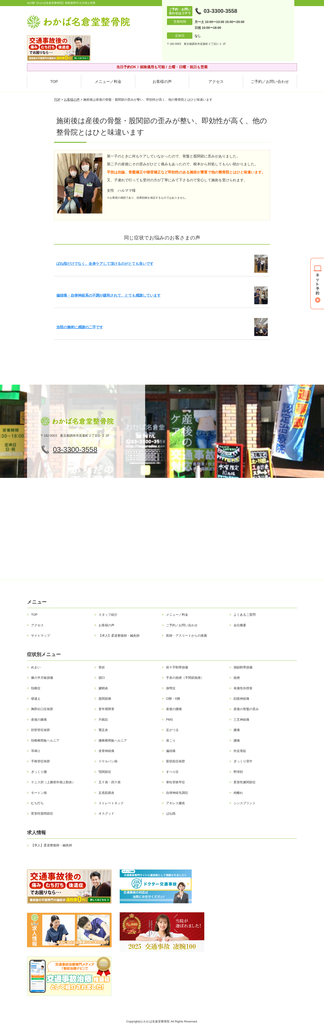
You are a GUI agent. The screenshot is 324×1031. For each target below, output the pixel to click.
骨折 (102, 667)
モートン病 (39, 793)
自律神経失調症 (177, 793)
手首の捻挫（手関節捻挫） (185, 677)
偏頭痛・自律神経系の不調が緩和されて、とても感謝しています (108, 295)
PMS (169, 719)
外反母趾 (240, 751)
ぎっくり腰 (39, 772)
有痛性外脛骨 (243, 688)
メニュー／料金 (108, 81)
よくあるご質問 (245, 614)
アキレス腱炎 (175, 803)
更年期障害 (106, 709)
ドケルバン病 (108, 761)
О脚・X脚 (173, 698)
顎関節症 (105, 772)
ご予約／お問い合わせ (270, 81)
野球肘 (238, 772)
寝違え (35, 698)
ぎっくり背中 (243, 761)
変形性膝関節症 (245, 782)
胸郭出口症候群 (42, 709)
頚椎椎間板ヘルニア (45, 740)
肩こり (171, 740)
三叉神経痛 (241, 719)
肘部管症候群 (40, 730)
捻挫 (237, 677)
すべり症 (172, 772)
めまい (35, 667)
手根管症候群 (40, 761)
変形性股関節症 (42, 813)
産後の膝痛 (39, 719)
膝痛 (237, 730)
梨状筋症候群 (175, 761)
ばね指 (171, 813)
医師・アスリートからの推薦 (186, 635)
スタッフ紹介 (108, 614)
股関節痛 (105, 698)
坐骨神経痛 (106, 751)
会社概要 (240, 625)
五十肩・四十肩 (110, 782)
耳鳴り (35, 751)
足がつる (172, 730)
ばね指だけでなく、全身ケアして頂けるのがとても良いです (104, 264)
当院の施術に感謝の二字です (79, 327)
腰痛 (237, 740)
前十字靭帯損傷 (177, 667)
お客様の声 (162, 81)
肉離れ (238, 793)
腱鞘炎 (103, 688)
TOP (54, 81)
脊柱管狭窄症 (175, 782)
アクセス (216, 81)
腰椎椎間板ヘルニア (113, 740)
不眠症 (103, 719)
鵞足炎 (103, 730)
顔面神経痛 (241, 698)
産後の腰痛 (174, 709)
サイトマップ (40, 635)
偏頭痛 (171, 751)
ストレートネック (111, 803)
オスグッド (106, 813)
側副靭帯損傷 (243, 667)
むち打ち (37, 803)
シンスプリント (245, 803)
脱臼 (102, 677)
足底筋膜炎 (106, 793)
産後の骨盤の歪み (246, 709)
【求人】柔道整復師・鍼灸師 (119, 635)
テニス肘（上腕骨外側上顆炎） (53, 782)
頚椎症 (35, 688)
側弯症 (171, 688)
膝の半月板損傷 (42, 677)
